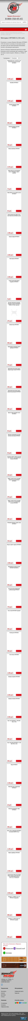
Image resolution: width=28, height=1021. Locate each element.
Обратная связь (5, 1006)
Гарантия (17, 993)
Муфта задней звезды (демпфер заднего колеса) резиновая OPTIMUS (14, 479)
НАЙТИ (24, 22)
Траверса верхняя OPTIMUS (14, 676)
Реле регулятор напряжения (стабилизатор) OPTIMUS (14, 589)
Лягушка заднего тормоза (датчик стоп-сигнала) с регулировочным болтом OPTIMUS (14, 457)
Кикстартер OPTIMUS (14, 258)
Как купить (3, 991)
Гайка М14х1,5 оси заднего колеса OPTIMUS (14, 193)
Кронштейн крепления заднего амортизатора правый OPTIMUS (14, 391)
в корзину (19, 78)
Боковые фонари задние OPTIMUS (14, 105)
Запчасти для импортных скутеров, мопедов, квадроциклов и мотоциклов (12, 33)
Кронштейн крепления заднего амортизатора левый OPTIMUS (14, 369)
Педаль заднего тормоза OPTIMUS (14, 544)
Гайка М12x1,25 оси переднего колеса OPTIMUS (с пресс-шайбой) (14, 171)
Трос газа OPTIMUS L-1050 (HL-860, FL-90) (14, 721)
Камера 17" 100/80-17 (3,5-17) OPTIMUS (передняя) (14, 897)
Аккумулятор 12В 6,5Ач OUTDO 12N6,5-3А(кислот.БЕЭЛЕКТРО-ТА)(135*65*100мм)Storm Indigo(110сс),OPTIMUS (14, 876)
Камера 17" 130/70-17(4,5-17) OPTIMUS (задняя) (14, 919)
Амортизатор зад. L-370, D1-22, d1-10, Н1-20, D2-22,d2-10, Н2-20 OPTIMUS (14, 61)
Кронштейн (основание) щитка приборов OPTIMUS (14, 347)
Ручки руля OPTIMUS (14, 632)
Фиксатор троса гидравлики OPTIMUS (14, 787)
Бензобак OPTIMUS (14, 82)
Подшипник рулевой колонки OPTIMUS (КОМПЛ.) (14, 567)
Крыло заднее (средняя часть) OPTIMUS (14, 413)
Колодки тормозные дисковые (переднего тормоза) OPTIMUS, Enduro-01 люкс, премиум (14, 303)
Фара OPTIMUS (14, 764)
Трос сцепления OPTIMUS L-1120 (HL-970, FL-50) (14, 743)
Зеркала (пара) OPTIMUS (14, 236)
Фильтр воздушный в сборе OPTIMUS (14, 809)
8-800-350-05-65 (14, 18)
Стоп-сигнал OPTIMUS (14, 654)
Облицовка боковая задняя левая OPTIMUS (14, 523)
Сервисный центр (19, 991)
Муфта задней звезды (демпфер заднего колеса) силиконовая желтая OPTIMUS (14, 501)
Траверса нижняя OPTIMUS (14, 698)
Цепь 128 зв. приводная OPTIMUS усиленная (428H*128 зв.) (14, 831)
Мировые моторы (14, 8)
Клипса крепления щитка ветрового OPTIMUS (14, 281)
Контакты (3, 1005)
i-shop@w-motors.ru (6, 980)
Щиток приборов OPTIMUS (14, 852)
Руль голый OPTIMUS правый (14, 610)
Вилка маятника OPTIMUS (14, 148)
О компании (4, 1003)
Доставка (3, 995)
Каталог (3, 32)
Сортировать (6, 58)
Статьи (2, 996)
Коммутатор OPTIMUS (14, 324)
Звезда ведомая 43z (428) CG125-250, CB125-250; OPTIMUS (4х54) (14, 215)
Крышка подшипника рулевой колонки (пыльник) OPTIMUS (14, 435)
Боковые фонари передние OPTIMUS (14, 127)
